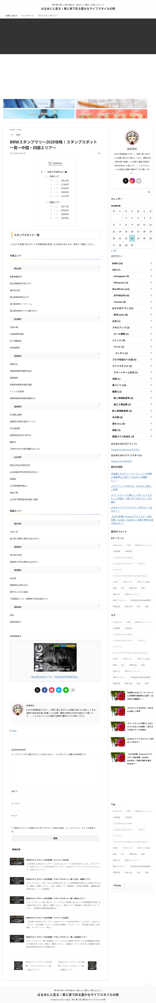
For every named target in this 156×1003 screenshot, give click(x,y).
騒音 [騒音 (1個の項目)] (147, 588)
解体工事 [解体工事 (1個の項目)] (128, 588)
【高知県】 (62, 209)
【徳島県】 (62, 202)
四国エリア (52, 194)
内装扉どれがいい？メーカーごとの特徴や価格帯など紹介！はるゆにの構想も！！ (132, 467)
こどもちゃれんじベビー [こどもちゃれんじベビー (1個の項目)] (123, 545)
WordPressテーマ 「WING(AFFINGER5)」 (55, 668)
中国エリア (52, 168)
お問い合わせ (11, 15)
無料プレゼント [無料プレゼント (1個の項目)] (119, 582)
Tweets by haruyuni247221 (125, 441)
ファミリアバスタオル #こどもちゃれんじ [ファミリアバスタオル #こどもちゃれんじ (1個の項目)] (130, 557)
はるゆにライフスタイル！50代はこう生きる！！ (130, 491)
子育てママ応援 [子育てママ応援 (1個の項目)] (143, 563)
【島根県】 (62, 184)
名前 (14, 782)
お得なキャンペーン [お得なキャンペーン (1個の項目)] (143, 526)
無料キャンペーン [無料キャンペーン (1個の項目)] (132, 575)
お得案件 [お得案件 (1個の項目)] (128, 533)
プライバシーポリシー (48, 15)
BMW (14, 722)
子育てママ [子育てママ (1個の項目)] (127, 563)
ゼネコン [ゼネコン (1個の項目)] (141, 545)
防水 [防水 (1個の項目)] (138, 588)
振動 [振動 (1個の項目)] (115, 569)
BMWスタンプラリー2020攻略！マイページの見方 (52, 916)
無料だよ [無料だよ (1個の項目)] (116, 575)
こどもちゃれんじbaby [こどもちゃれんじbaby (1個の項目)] (122, 539)
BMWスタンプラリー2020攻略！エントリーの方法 (52, 850)
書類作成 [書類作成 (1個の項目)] (133, 569)
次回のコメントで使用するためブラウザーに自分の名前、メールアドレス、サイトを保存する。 (53, 821)
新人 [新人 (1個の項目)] (123, 569)
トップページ (28, 15)
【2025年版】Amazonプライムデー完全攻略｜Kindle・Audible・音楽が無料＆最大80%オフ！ (132, 501)
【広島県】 (62, 176)
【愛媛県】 (62, 206)
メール (15, 794)
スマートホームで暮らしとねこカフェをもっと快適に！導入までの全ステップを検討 (132, 482)
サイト (14, 806)
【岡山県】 (62, 172)
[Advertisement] (78, 72)
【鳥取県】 (62, 180)
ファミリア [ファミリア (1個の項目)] (117, 551)
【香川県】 (62, 198)
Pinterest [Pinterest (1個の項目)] (117, 526)
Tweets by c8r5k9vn (121, 453)
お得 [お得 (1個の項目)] (128, 526)
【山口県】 (62, 187)
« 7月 (113, 242)
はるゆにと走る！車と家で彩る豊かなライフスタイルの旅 (78, 8)
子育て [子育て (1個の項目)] (115, 563)
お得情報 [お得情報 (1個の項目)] (116, 533)
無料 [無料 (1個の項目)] (143, 569)
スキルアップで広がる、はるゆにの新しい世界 (132, 474)
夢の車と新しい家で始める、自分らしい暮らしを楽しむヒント (78, 990)
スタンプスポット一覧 (56, 163)
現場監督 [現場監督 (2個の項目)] (116, 588)
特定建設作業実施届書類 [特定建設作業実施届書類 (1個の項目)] (140, 582)
